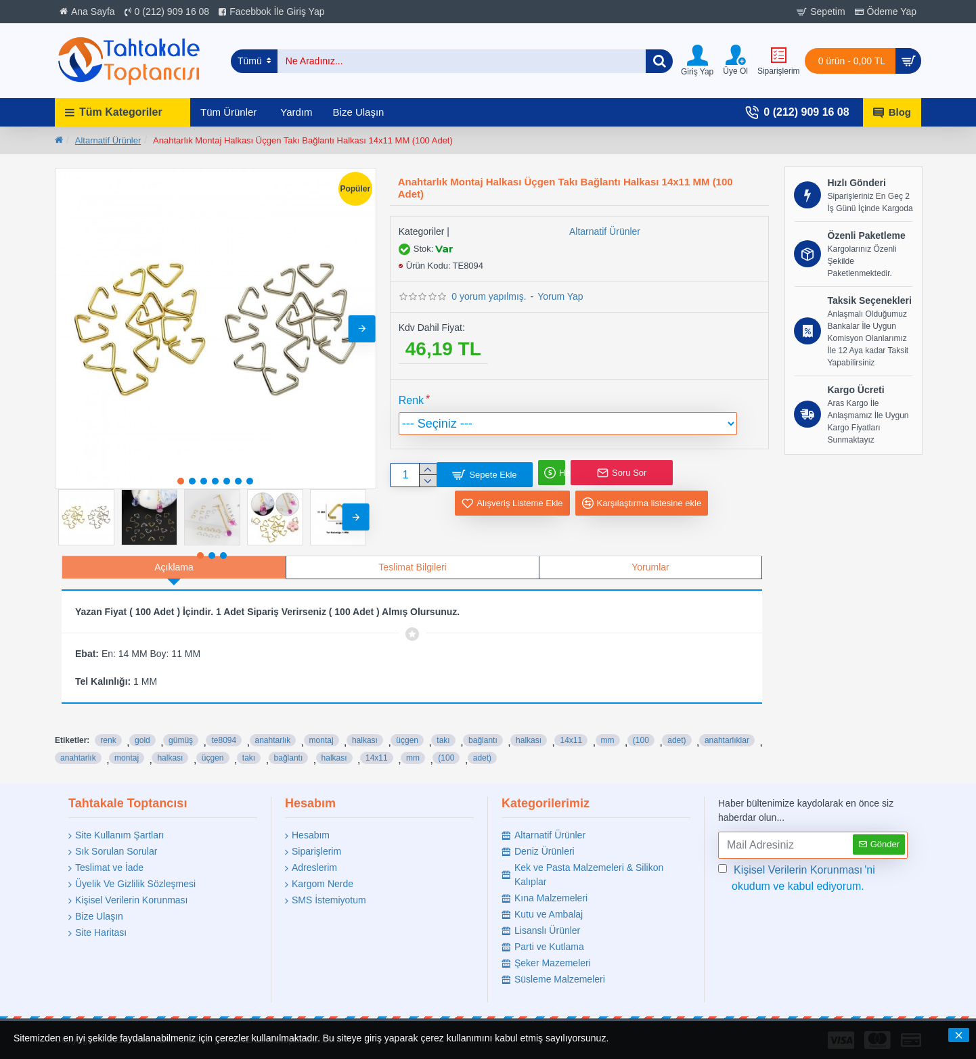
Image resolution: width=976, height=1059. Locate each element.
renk (108, 726)
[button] (362, 328)
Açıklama (174, 567)
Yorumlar (650, 567)
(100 (641, 726)
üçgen (407, 726)
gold (142, 726)
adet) (676, 726)
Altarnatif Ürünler (108, 140)
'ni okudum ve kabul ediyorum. (796, 876)
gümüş (181, 726)
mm (608, 726)
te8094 (223, 726)
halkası (365, 726)
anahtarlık (273, 726)
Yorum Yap (560, 296)
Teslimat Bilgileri (412, 567)
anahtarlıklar (727, 726)
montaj (321, 726)
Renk (411, 400)
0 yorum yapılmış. (488, 296)
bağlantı (482, 726)
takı (443, 726)
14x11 (571, 726)
